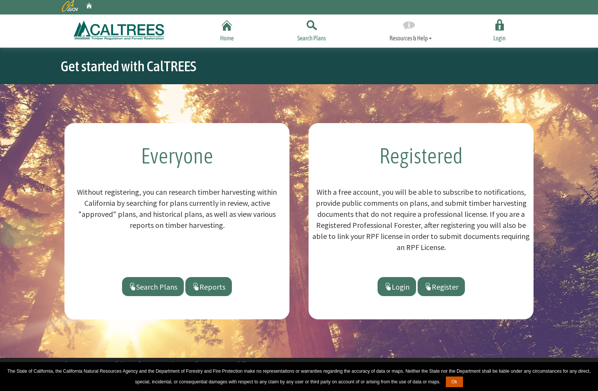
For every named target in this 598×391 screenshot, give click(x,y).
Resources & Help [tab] (409, 29)
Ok (454, 382)
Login (499, 29)
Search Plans (311, 29)
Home (227, 29)
